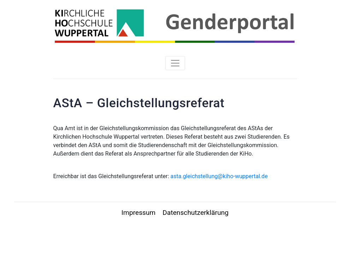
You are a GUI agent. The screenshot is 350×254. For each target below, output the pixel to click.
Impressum (138, 212)
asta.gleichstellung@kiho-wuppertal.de (219, 176)
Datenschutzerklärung (195, 212)
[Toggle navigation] (175, 63)
